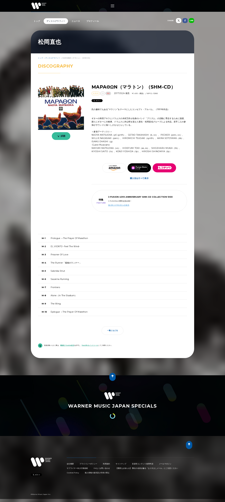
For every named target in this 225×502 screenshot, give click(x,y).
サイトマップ (121, 464)
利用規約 (106, 464)
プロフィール (92, 21)
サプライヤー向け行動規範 (77, 468)
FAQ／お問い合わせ (102, 468)
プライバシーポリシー (88, 464)
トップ (37, 21)
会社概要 (70, 464)
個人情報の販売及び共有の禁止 (97, 473)
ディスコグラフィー (55, 21)
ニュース (76, 21)
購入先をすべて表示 (139, 178)
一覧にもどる (112, 330)
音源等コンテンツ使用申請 (142, 464)
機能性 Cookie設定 (67, 345)
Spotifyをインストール (90, 345)
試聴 (60, 136)
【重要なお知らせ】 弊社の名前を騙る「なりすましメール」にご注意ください (147, 468)
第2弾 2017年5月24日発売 (118, 205)
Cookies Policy (73, 473)
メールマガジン (165, 464)
